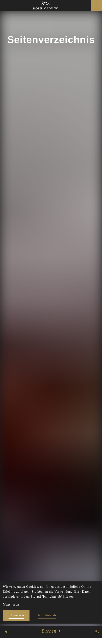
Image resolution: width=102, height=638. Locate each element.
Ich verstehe (16, 615)
